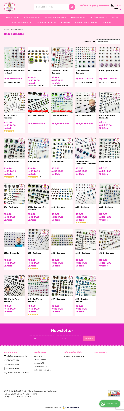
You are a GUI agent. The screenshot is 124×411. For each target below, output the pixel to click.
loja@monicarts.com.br (17, 356)
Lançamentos (12, 17)
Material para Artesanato (86, 22)
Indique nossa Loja (42, 370)
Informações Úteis (73, 352)
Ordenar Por (89, 42)
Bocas (115, 17)
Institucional (40, 352)
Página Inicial (40, 356)
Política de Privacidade (74, 356)
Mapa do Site (40, 363)
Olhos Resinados (32, 17)
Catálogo (107, 22)
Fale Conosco (40, 360)
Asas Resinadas (77, 17)
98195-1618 (101, 6)
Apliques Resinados (21, 22)
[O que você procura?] (72, 7)
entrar (118, 5)
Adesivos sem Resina (55, 17)
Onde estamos (40, 366)
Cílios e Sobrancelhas (46, 22)
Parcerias (65, 22)
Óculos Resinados (98, 17)
